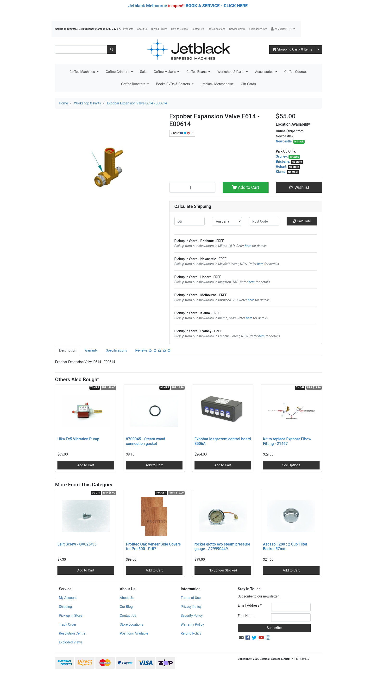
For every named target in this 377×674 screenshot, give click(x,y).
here (248, 246)
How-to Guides (179, 29)
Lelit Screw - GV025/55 (76, 544)
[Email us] (241, 638)
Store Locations (216, 29)
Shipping (65, 607)
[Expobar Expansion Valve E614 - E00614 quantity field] (192, 187)
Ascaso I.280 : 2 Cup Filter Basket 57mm (285, 546)
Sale (143, 72)
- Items (292, 49)
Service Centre (237, 29)
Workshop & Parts (231, 72)
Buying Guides (159, 29)
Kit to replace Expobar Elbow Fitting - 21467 (287, 441)
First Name (246, 616)
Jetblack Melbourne (147, 5)
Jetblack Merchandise (217, 84)
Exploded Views (258, 29)
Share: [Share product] (181, 133)
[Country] (227, 221)
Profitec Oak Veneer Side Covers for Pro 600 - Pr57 (153, 546)
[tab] (67, 350)
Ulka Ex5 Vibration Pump (78, 439)
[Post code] (264, 221)
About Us (142, 29)
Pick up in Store (70, 615)
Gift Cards (248, 84)
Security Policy (192, 615)
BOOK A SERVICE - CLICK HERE (217, 5)
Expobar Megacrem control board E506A (223, 441)
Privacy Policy (191, 607)
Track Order (67, 624)
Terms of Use (191, 598)
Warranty (91, 350)
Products (128, 29)
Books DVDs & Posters (173, 84)
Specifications (116, 350)
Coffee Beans (196, 72)
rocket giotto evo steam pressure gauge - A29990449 (222, 546)
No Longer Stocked (222, 570)
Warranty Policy (192, 624)
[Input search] (81, 49)
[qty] (189, 221)
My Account (68, 598)
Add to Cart (245, 187)
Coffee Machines (82, 72)
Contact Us (198, 29)
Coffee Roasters (133, 84)
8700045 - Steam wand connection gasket (145, 441)
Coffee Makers (165, 72)
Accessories (264, 72)
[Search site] (111, 49)
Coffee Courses (296, 72)
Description (67, 350)
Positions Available (134, 633)
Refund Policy (191, 633)
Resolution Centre (72, 633)
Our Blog (126, 607)
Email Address (250, 605)
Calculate (302, 221)
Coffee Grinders (118, 72)
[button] (283, 29)
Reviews (153, 350)
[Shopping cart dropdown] (318, 49)
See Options (291, 465)
